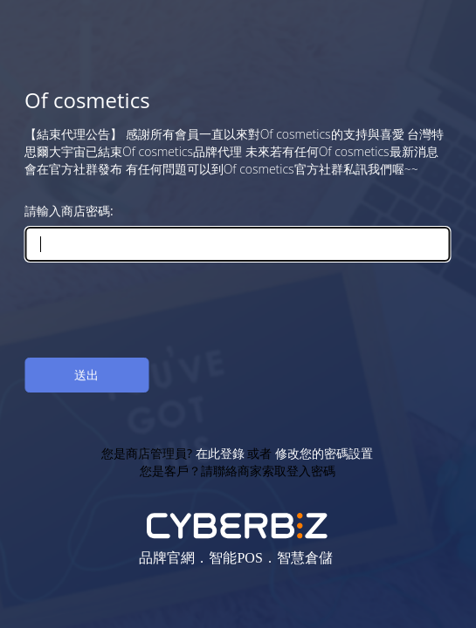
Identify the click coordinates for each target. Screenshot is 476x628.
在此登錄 (220, 453)
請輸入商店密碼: (69, 210)
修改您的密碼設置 (324, 453)
